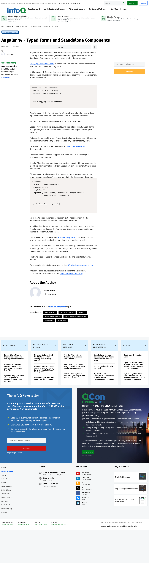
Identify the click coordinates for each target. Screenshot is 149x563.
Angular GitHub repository (73, 283)
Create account (12, 496)
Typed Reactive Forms (77, 155)
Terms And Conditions (117, 556)
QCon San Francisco (53, 508)
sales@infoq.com (28, 555)
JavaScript (64, 330)
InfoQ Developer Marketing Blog (13, 531)
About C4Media (12, 522)
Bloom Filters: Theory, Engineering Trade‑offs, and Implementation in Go (19, 374)
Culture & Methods (99, 9)
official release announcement (82, 274)
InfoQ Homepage (12, 30)
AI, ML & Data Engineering (98, 362)
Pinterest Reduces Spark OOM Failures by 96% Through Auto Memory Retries (46, 374)
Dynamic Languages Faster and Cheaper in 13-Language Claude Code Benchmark (18, 397)
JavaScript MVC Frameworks (77, 326)
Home (9, 492)
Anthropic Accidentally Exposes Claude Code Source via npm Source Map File (18, 386)
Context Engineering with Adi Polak (100, 384)
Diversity (10, 537)
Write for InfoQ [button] (81, 3)
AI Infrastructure (78, 9)
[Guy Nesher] (8, 57)
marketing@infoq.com (60, 555)
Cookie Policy (130, 556)
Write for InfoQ (12, 511)
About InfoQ (11, 518)
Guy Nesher (15, 57)
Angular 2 (51, 330)
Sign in (137, 3)
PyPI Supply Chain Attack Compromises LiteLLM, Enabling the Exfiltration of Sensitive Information (130, 396)
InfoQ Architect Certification (57, 497)
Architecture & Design (56, 9)
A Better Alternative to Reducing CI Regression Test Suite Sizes (74, 374)
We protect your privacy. (115, 81)
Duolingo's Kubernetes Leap (129, 373)
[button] (123, 75)
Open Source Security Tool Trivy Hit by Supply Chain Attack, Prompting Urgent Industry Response (130, 383)
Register (127, 3)
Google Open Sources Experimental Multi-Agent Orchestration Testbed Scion (101, 374)
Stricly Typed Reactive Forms (44, 70)
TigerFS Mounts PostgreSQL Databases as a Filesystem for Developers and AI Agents (102, 394)
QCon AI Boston (52, 503)
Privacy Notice (104, 556)
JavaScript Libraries (54, 326)
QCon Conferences (13, 504)
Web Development (15, 35)
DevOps (116, 9)
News (23, 30)
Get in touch (11, 81)
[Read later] (45, 50)
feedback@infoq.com (14, 556)
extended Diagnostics (69, 246)
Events (125, 9)
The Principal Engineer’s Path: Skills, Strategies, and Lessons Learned (74, 394)
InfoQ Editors (11, 515)
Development (35, 9)
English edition (68, 3)
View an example (28, 430)
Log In (9, 500)
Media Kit (10, 526)
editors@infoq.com (44, 555)
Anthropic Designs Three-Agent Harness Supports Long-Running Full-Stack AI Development (47, 387)
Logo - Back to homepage (16, 8)
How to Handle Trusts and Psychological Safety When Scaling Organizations (73, 384)
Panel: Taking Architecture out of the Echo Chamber (46, 398)
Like (37, 51)
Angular (84, 322)
